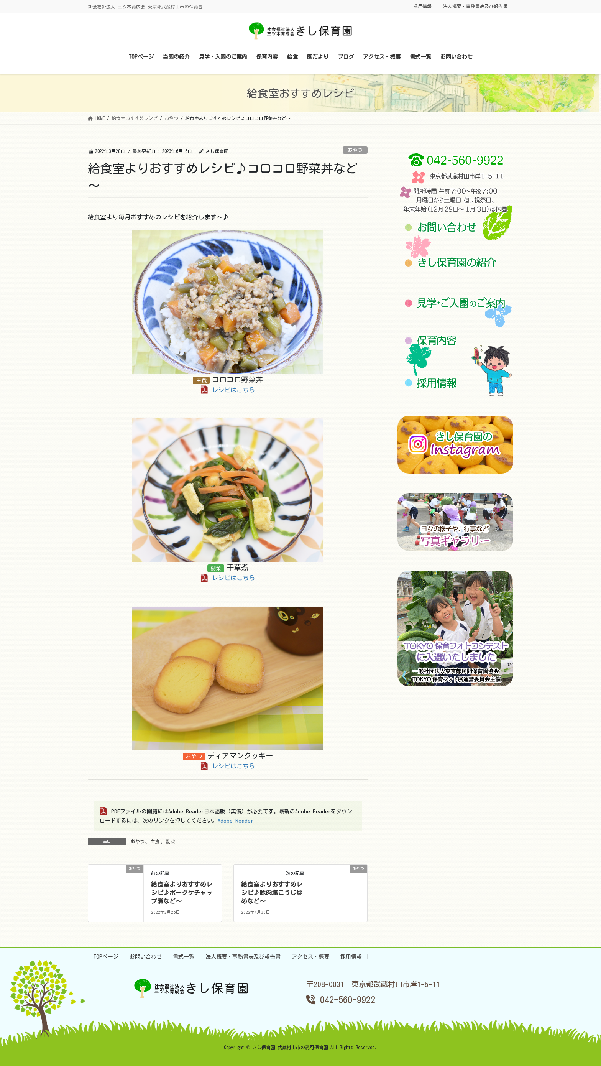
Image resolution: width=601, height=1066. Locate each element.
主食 (155, 841)
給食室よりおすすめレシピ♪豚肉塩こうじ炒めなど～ (271, 893)
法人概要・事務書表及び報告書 (475, 6)
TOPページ (106, 956)
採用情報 (422, 6)
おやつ (355, 150)
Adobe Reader (235, 820)
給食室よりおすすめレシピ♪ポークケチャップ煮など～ (181, 893)
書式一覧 (183, 956)
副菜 (170, 841)
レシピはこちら (233, 390)
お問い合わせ (146, 956)
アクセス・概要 (310, 956)
